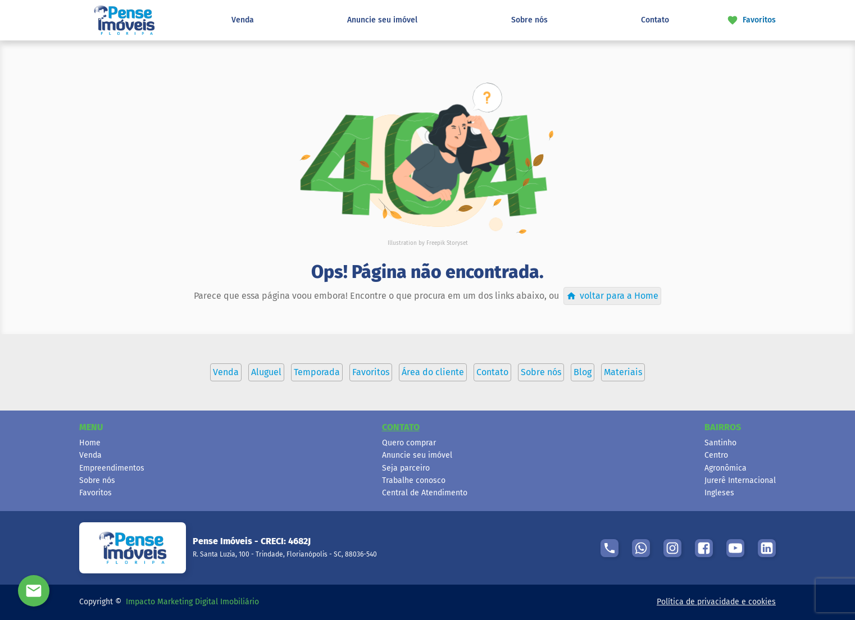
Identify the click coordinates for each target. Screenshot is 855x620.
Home (90, 443)
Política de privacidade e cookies (716, 602)
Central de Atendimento (424, 493)
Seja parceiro (406, 468)
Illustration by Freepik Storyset (428, 243)
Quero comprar (409, 443)
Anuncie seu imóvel (382, 20)
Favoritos (95, 493)
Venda (242, 20)
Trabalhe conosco (413, 480)
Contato (655, 20)
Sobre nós (529, 20)
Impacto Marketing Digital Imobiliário (192, 602)
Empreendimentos (111, 468)
